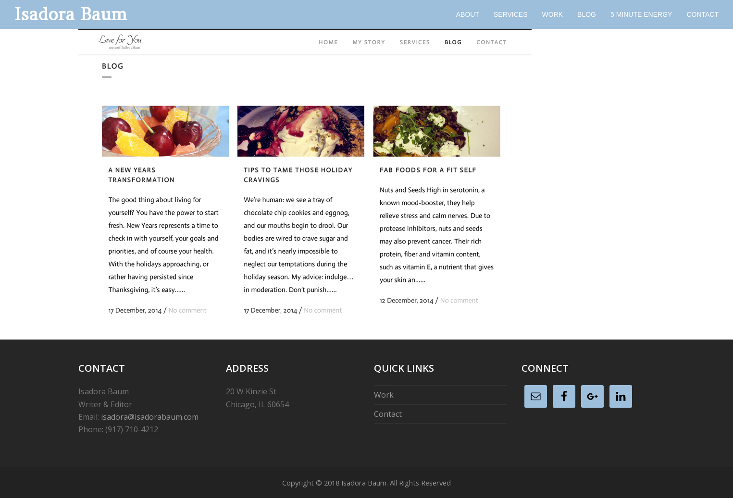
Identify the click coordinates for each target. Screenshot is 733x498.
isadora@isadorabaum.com (150, 417)
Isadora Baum (70, 14)
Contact (388, 414)
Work (384, 394)
